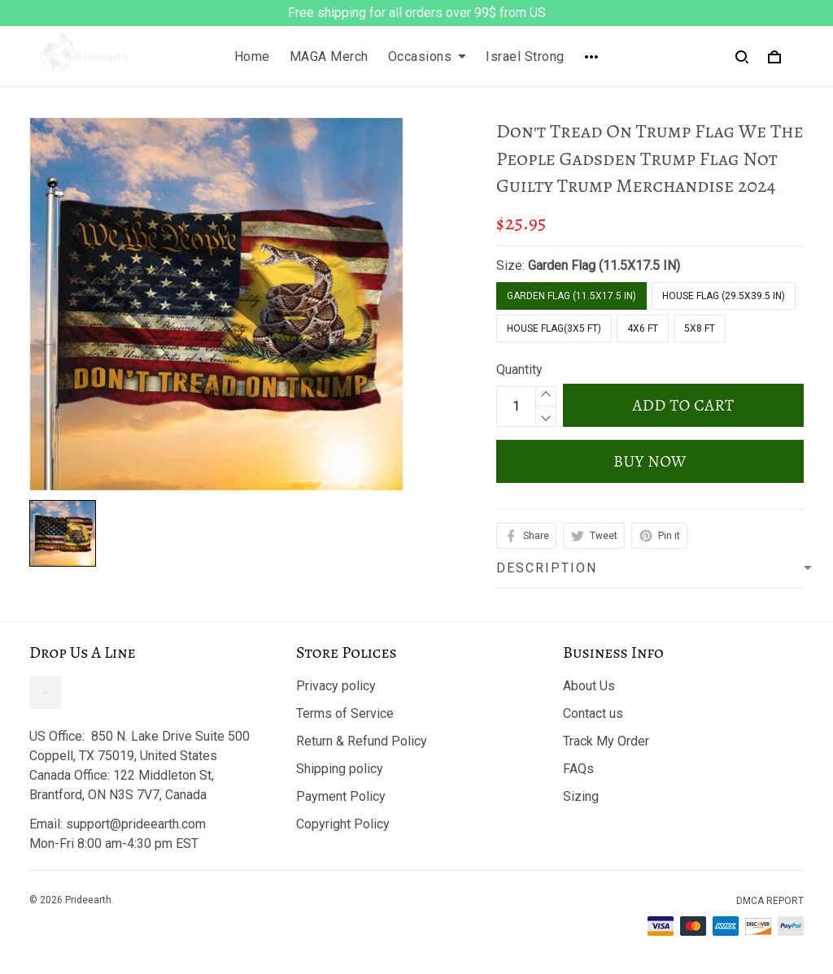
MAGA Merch (329, 56)
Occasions (427, 56)
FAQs (578, 768)
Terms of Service (345, 713)
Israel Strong (525, 56)
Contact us (593, 713)
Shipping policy (339, 768)
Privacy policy (336, 686)
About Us (589, 686)
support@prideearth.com (136, 824)
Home (252, 56)
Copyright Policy (343, 824)
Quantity (519, 369)
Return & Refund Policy (361, 741)
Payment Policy (341, 796)
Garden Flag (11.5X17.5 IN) (604, 265)
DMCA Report (770, 901)
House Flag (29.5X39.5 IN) (723, 296)
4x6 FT (642, 328)
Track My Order (606, 741)
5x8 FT (699, 328)
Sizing (581, 796)
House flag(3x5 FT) (554, 328)
